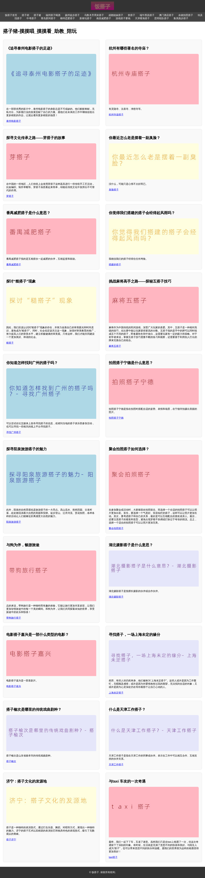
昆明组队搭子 (161, 18)
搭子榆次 (11, 761)
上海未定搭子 (116, 692)
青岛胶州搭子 (48, 18)
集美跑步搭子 (181, 18)
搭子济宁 (11, 839)
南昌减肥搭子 (103, 18)
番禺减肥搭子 (13, 264)
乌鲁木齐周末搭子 (94, 15)
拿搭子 (131, 15)
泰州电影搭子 (13, 121)
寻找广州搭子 (13, 432)
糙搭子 (10, 342)
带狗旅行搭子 (13, 617)
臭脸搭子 (114, 189)
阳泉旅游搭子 (13, 522)
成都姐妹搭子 (115, 15)
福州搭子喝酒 (53, 15)
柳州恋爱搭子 (67, 18)
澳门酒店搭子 (166, 15)
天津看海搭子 (142, 18)
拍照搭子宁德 (116, 418)
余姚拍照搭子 (185, 15)
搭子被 (37, 15)
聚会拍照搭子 (116, 528)
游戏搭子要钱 (123, 18)
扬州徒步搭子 (72, 15)
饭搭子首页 (11, 15)
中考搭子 (31, 18)
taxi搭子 (113, 857)
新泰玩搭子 (86, 18)
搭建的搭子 (115, 264)
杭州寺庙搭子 (116, 114)
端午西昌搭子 (147, 15)
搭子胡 (25, 15)
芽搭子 (10, 196)
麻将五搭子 (115, 346)
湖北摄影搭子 (116, 596)
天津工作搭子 (116, 764)
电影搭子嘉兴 (13, 686)
